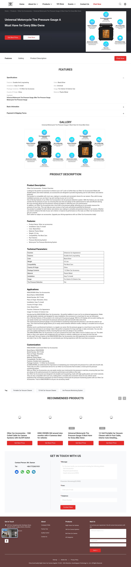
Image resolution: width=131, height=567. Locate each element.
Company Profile (45, 525)
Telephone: (64, 496)
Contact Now (68, 507)
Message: (64, 462)
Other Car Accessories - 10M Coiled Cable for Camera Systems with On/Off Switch (19, 435)
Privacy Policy (74, 560)
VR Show (60, 4)
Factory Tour (44, 529)
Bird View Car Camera (71, 533)
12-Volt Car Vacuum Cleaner (47, 390)
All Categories (69, 537)
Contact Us (44, 536)
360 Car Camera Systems (72, 529)
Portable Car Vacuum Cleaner (22, 390)
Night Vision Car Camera (72, 525)
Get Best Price (13, 37)
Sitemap (55, 560)
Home (7, 11)
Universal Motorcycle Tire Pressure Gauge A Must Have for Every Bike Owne (80, 435)
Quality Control (45, 533)
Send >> (95, 550)
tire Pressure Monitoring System (73, 390)
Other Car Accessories (25, 11)
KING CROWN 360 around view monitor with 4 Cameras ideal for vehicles (50, 435)
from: (63, 485)
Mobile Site (64, 560)
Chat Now (31, 37)
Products (13, 11)
